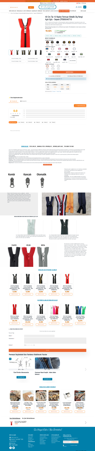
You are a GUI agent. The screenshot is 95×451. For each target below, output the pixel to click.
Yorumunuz (11, 338)
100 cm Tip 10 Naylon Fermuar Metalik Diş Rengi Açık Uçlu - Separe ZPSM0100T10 (28, 318)
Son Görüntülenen (15, 418)
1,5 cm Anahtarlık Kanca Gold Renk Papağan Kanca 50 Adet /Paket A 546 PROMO (54, 404)
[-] (47, 72)
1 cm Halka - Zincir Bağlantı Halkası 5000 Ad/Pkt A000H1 (28, 404)
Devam (47, 350)
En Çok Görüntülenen (28, 418)
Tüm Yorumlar (13, 122)
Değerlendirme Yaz (80, 105)
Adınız (10, 335)
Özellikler (32, 146)
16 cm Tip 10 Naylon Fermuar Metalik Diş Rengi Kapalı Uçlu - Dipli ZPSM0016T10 (41, 287)
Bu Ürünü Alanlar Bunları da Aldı (47, 300)
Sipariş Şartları (58, 146)
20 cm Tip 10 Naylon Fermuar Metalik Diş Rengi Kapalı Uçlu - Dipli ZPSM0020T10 (67, 287)
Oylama (10, 345)
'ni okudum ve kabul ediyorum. (70, 446)
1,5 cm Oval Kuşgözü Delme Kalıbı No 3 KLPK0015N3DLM (67, 404)
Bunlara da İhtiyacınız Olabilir (47, 270)
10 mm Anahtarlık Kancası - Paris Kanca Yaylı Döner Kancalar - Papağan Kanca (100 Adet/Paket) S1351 (79, 405)
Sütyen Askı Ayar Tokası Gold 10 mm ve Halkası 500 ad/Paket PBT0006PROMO (15, 404)
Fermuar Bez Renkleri (50, 46)
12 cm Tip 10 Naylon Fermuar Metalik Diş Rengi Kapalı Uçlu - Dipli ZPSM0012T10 (15, 287)
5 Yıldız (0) (21, 122)
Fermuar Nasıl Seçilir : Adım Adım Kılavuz (45, 373)
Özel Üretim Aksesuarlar (21, 372)
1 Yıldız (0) (52, 122)
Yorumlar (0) (13, 101)
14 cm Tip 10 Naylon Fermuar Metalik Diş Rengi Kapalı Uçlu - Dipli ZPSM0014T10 (28, 287)
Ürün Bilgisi (24, 146)
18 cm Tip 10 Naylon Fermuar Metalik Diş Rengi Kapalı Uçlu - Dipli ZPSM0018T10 (54, 287)
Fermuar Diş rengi (49, 40)
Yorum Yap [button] (59, 91)
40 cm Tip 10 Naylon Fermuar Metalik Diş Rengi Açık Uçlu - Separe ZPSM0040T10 (20, 422)
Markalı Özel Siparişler (44, 146)
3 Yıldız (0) (37, 122)
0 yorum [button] (53, 91)
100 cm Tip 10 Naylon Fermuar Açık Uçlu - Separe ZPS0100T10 (14, 317)
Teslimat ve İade (69, 146)
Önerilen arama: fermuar (15, 7)
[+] (51, 72)
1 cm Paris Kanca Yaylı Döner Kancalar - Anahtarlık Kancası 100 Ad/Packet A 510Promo (41, 404)
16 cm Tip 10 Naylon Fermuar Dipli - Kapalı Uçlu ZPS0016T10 (80, 317)
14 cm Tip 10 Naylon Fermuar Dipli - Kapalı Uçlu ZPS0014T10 (54, 317)
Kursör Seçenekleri (49, 64)
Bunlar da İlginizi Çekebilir (47, 387)
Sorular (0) (23, 101)
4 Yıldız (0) (29, 122)
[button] (69, 72)
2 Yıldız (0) (44, 122)
